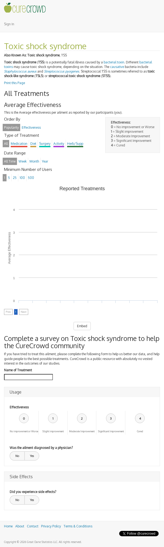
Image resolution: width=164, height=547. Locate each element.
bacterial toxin (114, 62)
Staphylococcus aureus (20, 71)
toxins (8, 67)
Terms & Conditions (78, 526)
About (19, 526)
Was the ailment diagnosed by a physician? (41, 448)
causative (117, 67)
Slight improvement (53, 431)
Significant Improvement (111, 431)
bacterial (145, 62)
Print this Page (14, 83)
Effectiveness (19, 407)
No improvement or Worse (24, 431)
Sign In (9, 24)
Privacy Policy (51, 526)
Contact (32, 526)
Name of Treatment (18, 370)
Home (8, 526)
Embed (82, 326)
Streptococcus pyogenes (61, 71)
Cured (140, 431)
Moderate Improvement (81, 431)
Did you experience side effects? (33, 492)
